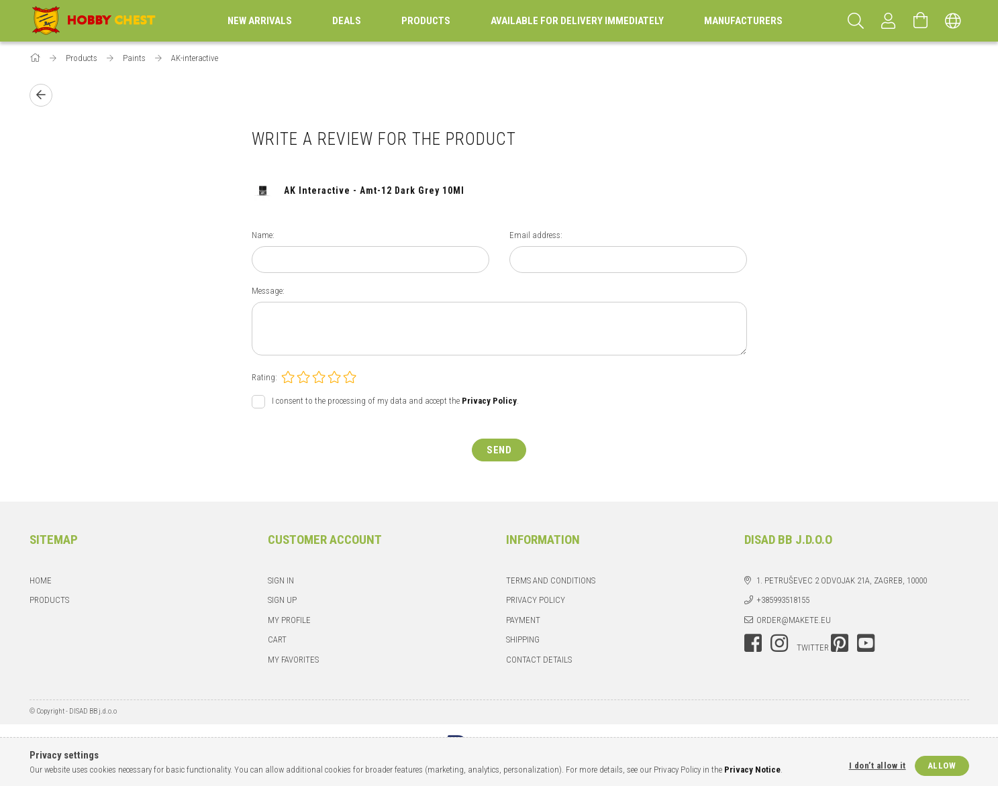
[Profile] (888, 21)
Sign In (281, 580)
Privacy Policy (535, 600)
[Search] (856, 21)
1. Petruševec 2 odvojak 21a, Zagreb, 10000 (841, 580)
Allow (942, 766)
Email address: (535, 235)
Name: (263, 235)
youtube (866, 643)
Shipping (523, 639)
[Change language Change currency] (953, 21)
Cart (277, 639)
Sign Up (282, 600)
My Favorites (293, 660)
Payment (523, 620)
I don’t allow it (877, 766)
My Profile (289, 620)
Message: (268, 291)
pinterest (839, 643)
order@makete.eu (793, 620)
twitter (813, 647)
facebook (753, 643)
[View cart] (921, 21)
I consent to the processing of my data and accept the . (395, 401)
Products (49, 600)
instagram (779, 643)
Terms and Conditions (550, 580)
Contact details (539, 660)
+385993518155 (782, 600)
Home (41, 580)
